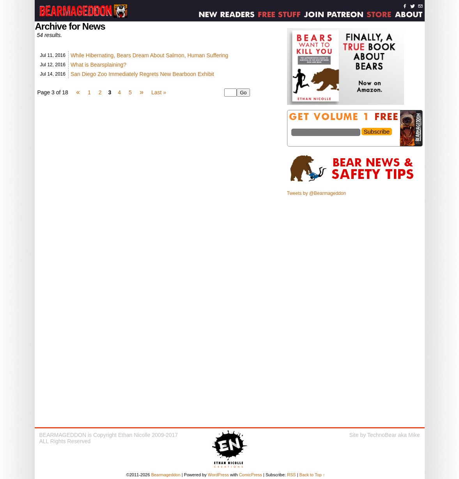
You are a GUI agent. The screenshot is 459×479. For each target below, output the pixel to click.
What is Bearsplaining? (98, 65)
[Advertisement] (355, 254)
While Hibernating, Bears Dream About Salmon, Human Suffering (149, 55)
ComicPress (250, 474)
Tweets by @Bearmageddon (316, 193)
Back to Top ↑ (312, 474)
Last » (158, 92)
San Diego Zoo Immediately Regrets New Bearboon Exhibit (142, 74)
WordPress (218, 474)
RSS (291, 474)
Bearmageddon (165, 474)
